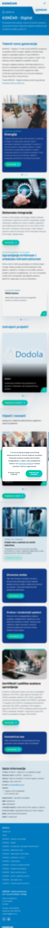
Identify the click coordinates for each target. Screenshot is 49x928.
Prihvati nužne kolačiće (14, 473)
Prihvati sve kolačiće (34, 473)
